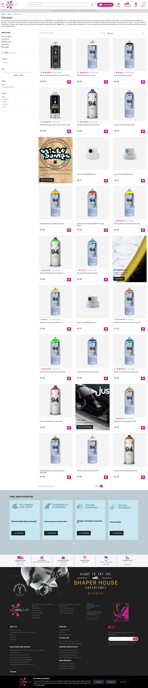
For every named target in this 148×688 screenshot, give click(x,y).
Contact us (13, 639)
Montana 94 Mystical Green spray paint (51, 273)
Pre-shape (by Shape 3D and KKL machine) (22, 632)
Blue (6, 101)
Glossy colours (6, 36)
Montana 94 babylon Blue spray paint (88, 125)
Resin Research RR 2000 (66, 664)
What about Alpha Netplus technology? (70, 643)
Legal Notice (13, 637)
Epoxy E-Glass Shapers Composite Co (70, 657)
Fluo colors (5, 39)
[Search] (61, 5)
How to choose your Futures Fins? (69, 641)
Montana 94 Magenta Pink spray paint (51, 421)
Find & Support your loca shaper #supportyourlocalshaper (27, 650)
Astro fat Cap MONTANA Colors (86, 174)
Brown (6, 104)
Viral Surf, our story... (16, 630)
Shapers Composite (65, 634)
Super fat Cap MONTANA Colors (86, 322)
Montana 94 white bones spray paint (88, 470)
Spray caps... (5, 47)
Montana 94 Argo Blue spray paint (87, 273)
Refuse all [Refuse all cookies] (111, 682)
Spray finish (5, 44)
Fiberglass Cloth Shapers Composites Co (22, 664)
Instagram (113, 627)
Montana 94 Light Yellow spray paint (51, 322)
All (4, 84)
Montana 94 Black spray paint (123, 75)
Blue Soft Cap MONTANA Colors (123, 174)
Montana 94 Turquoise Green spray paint (126, 372)
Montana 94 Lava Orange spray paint (125, 421)
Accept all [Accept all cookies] (98, 682)
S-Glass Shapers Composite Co (68, 655)
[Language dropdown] (118, 5)
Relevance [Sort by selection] (126, 33)
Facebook (109, 627)
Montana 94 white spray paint (86, 75)
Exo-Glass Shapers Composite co (69, 652)
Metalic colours (6, 42)
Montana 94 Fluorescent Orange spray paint (127, 322)
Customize (123, 682)
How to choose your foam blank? (19, 662)
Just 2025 (62, 632)
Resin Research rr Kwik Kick (67, 666)
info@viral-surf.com (92, 619)
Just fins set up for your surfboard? (20, 657)
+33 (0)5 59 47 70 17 (92, 618)
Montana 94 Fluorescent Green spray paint (53, 372)
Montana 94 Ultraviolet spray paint (124, 125)
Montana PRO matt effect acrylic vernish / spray (54, 75)
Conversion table (15, 652)
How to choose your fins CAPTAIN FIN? (21, 659)
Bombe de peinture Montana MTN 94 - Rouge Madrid (90, 224)
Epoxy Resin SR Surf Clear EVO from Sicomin (23, 675)
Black (6, 99)
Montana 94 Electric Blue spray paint (88, 372)
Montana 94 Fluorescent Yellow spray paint (127, 223)
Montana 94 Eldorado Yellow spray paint (52, 223)
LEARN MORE (20, 564)
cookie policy (40, 685)
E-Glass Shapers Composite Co (68, 650)
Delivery (12, 634)
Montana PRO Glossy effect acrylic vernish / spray (55, 125)
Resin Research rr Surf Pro (67, 668)
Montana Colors (9, 87)
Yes (5, 62)
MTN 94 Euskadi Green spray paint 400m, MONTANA (52, 471)
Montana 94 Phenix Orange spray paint (125, 470)
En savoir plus (18, 533)
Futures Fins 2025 (64, 630)
